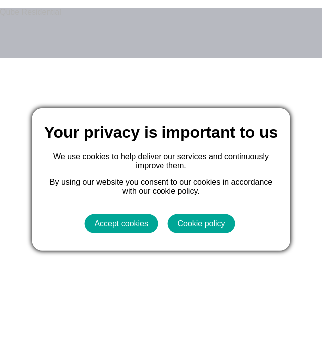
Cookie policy (201, 223)
